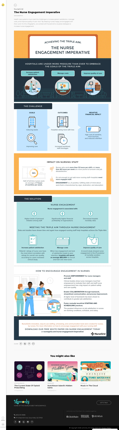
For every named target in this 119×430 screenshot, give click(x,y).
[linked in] (25, 343)
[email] (33, 343)
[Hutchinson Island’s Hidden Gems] (63, 381)
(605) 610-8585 (19, 415)
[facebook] (20, 343)
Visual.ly (84, 383)
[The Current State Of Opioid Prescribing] (29, 381)
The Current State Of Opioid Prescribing (27, 387)
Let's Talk (104, 402)
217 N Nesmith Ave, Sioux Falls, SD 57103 (28, 418)
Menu (3, 418)
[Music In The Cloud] (96, 381)
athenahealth (19, 383)
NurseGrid (18, 9)
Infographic (18, 15)
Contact (3, 425)
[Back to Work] (15, 5)
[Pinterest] (29, 343)
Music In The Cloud (89, 386)
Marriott (51, 383)
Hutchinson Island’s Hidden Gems (60, 387)
